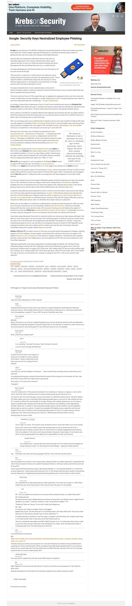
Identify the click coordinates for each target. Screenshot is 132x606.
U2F (16, 271)
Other (93, 180)
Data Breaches (96, 148)
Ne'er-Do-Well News (98, 176)
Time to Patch (96, 220)
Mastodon (72, 603)
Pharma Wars (95, 184)
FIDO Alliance (61, 266)
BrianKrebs (24, 419)
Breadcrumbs (95, 144)
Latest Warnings (96, 172)
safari (73, 269)
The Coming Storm (97, 216)
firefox (69, 266)
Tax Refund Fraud (97, 212)
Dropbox (34, 123)
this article (80, 210)
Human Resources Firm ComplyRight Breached (29, 276)
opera (68, 269)
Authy (50, 193)
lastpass (53, 269)
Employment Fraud (97, 160)
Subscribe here (96, 84)
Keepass (46, 269)
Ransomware (95, 188)
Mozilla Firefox (43, 149)
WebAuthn (40, 134)
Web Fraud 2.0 (96, 224)
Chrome (34, 149)
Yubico (50, 170)
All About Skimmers (97, 136)
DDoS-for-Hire (96, 152)
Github (48, 123)
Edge (46, 266)
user (22, 489)
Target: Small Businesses (99, 208)
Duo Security (73, 125)
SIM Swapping (95, 200)
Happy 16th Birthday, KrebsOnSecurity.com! (106, 104)
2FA (12, 266)
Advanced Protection (56, 206)
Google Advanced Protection (33, 269)
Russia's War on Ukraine (99, 192)
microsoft (61, 269)
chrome (17, 266)
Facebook (41, 123)
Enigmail (41, 227)
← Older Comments (19, 579)
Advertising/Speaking (43, 33)
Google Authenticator (50, 101)
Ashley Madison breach (99, 140)
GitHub (20, 269)
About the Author (24, 33)
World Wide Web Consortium (25, 136)
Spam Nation (95, 204)
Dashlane (55, 125)
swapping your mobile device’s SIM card (66, 195)
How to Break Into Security (100, 164)
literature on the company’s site (27, 236)
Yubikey (64, 271)
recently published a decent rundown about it (51, 210)
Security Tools (15, 264)
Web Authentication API (25, 271)
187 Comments (79, 45)
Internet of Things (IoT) (99, 168)
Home (11, 33)
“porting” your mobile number (20, 197)
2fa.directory (66, 182)
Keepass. (66, 125)
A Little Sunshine (97, 132)
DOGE (93, 156)
